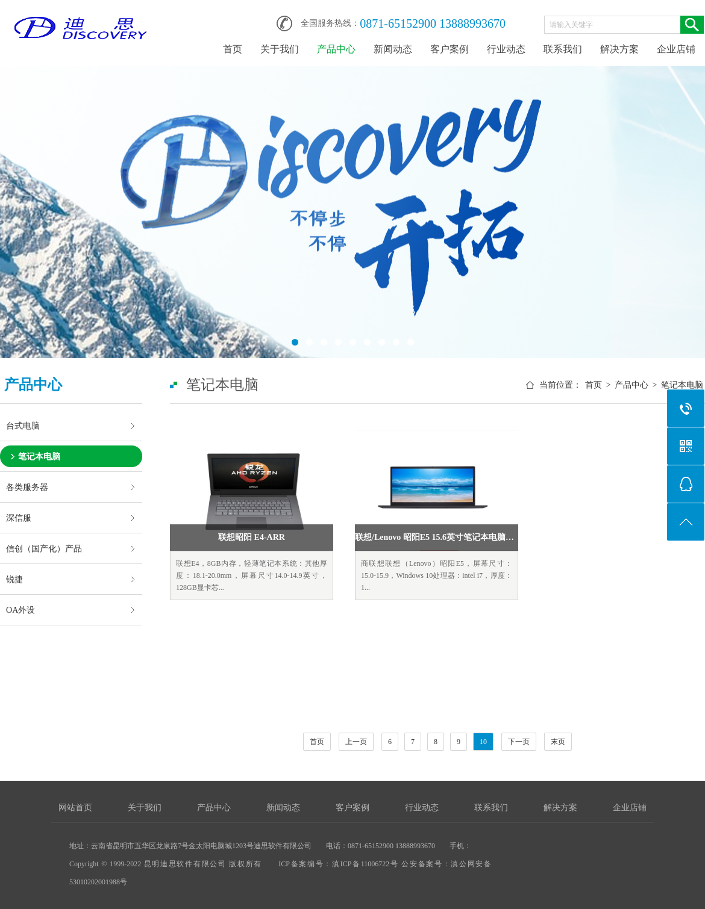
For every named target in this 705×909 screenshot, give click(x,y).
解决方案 (619, 49)
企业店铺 (676, 49)
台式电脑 (23, 425)
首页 (232, 49)
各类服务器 (27, 487)
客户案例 (449, 49)
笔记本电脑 (39, 456)
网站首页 (75, 807)
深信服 (18, 518)
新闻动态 (393, 49)
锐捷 (14, 579)
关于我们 (279, 49)
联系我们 (563, 49)
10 (483, 741)
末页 (558, 741)
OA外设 (20, 610)
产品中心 (336, 49)
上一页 (356, 741)
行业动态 (506, 49)
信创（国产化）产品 (44, 548)
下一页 (519, 741)
